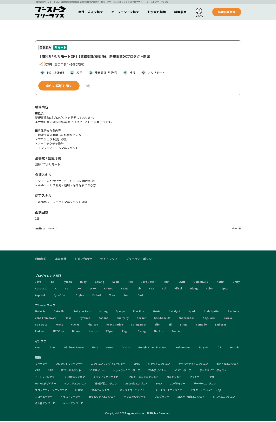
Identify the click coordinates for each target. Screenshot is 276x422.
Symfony (233, 311)
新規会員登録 (226, 12)
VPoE (137, 364)
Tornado (201, 325)
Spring (103, 311)
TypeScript (60, 295)
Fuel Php (138, 311)
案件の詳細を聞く (59, 86)
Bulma (76, 331)
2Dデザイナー (178, 384)
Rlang (194, 288)
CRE (37, 370)
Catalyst (174, 311)
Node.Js (40, 311)
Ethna (184, 325)
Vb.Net (125, 288)
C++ (78, 288)
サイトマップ (108, 259)
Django (120, 311)
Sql (164, 288)
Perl (130, 282)
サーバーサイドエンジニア (193, 364)
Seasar (141, 318)
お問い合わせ (83, 259)
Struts (156, 311)
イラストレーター (70, 397)
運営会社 (60, 259)
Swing (142, 331)
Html (167, 282)
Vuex (112, 295)
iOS (219, 347)
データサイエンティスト (213, 370)
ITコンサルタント (71, 370)
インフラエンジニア (75, 384)
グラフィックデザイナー (106, 377)
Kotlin (220, 282)
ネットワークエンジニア (126, 370)
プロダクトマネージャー (69, 364)
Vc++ (93, 288)
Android (234, 347)
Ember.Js (221, 325)
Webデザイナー (157, 370)
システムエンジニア (224, 397)
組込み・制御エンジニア (191, 397)
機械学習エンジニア (106, 384)
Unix (95, 347)
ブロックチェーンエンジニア (51, 390)
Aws (37, 347)
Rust (126, 295)
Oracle (126, 347)
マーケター (41, 364)
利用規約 (41, 259)
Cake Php (59, 311)
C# (66, 288)
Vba (151, 288)
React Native (114, 325)
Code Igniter (212, 311)
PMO (159, 384)
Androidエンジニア (136, 384)
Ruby (83, 282)
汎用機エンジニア (75, 377)
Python (67, 282)
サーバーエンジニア (205, 384)
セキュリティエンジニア (102, 397)
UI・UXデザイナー (45, 384)
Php (51, 282)
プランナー (196, 377)
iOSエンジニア (182, 370)
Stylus (80, 295)
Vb (139, 288)
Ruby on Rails (82, 311)
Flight (126, 331)
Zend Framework (45, 318)
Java (38, 282)
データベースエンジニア (168, 390)
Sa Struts (41, 325)
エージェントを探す (125, 12)
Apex (225, 288)
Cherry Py (123, 318)
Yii (170, 325)
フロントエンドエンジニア (143, 377)
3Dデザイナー (97, 370)
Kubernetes (183, 347)
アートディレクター (46, 377)
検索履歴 (180, 12)
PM (212, 377)
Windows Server (74, 347)
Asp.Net (40, 295)
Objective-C (200, 282)
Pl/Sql (178, 288)
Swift (182, 282)
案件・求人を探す (90, 12)
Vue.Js (75, 325)
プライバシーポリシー (140, 259)
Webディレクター (102, 390)
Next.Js (159, 331)
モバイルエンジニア (227, 364)
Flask (68, 318)
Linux (51, 347)
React (59, 325)
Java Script (148, 282)
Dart (140, 295)
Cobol (209, 288)
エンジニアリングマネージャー (108, 364)
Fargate (203, 347)
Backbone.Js (162, 318)
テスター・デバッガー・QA (205, 390)
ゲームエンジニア (73, 403)
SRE (50, 370)
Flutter (39, 331)
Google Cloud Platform (152, 347)
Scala (116, 282)
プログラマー (161, 397)
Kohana (103, 318)
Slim (157, 325)
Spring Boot (138, 325)
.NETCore (58, 331)
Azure (109, 347)
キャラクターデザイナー (133, 390)
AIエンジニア (174, 377)
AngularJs (209, 318)
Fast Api (177, 331)
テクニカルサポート (135, 397)
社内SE (79, 390)
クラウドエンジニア (159, 364)
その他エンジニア (45, 403)
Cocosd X (41, 288)
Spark (192, 311)
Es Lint (96, 295)
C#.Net (108, 288)
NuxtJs (93, 331)
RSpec (110, 331)
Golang (99, 282)
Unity (236, 282)
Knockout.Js (187, 318)
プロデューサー (43, 397)
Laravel (228, 318)
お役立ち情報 (156, 12)
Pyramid (85, 318)
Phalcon (93, 325)
